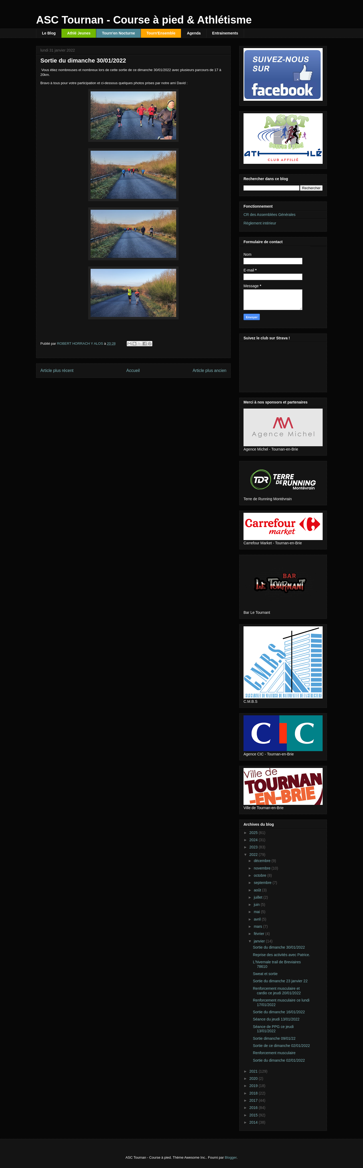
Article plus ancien (209, 370)
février (259, 934)
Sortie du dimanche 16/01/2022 (279, 1012)
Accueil (133, 370)
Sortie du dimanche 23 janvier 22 (280, 981)
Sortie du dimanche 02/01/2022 (279, 1060)
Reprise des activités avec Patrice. (281, 955)
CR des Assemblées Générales (270, 214)
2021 (254, 1071)
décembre (262, 861)
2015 (254, 1115)
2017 (254, 1100)
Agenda (193, 33)
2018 (254, 1093)
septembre (263, 882)
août (258, 890)
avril (258, 919)
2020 (254, 1078)
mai (257, 912)
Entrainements (225, 33)
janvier (260, 941)
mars (258, 926)
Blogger (231, 1157)
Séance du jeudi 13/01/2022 (276, 1019)
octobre (260, 875)
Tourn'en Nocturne (118, 33)
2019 (254, 1086)
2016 (254, 1107)
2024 (254, 840)
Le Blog (49, 33)
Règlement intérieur (260, 223)
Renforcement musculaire (274, 1053)
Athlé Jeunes (78, 33)
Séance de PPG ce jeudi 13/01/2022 (273, 1029)
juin (257, 904)
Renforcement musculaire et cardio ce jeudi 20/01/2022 (277, 990)
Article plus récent (57, 370)
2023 (254, 847)
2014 (254, 1122)
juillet (258, 897)
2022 (254, 854)
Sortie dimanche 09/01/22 (274, 1038)
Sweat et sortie (265, 974)
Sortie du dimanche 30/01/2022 (279, 947)
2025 (254, 833)
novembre (262, 868)
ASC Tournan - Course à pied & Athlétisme (144, 20)
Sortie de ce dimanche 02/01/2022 (281, 1045)
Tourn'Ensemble (160, 33)
